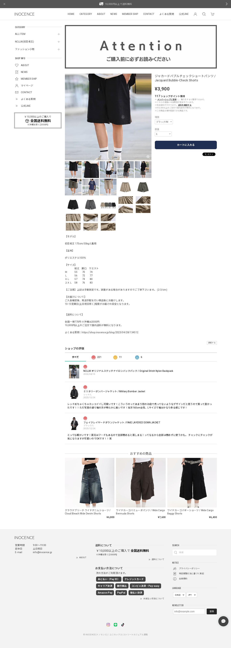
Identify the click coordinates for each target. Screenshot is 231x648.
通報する (212, 343)
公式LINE (184, 14)
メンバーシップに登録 (166, 99)
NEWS (113, 14)
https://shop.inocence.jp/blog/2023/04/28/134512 (110, 332)
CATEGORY (86, 14)
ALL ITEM (20, 34)
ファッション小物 (24, 49)
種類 (157, 117)
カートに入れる (186, 144)
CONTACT (148, 14)
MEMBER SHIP (130, 14)
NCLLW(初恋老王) (24, 41)
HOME (71, 14)
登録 (212, 611)
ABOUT (101, 14)
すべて (75, 357)
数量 (157, 129)
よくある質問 (166, 14)
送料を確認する (184, 105)
